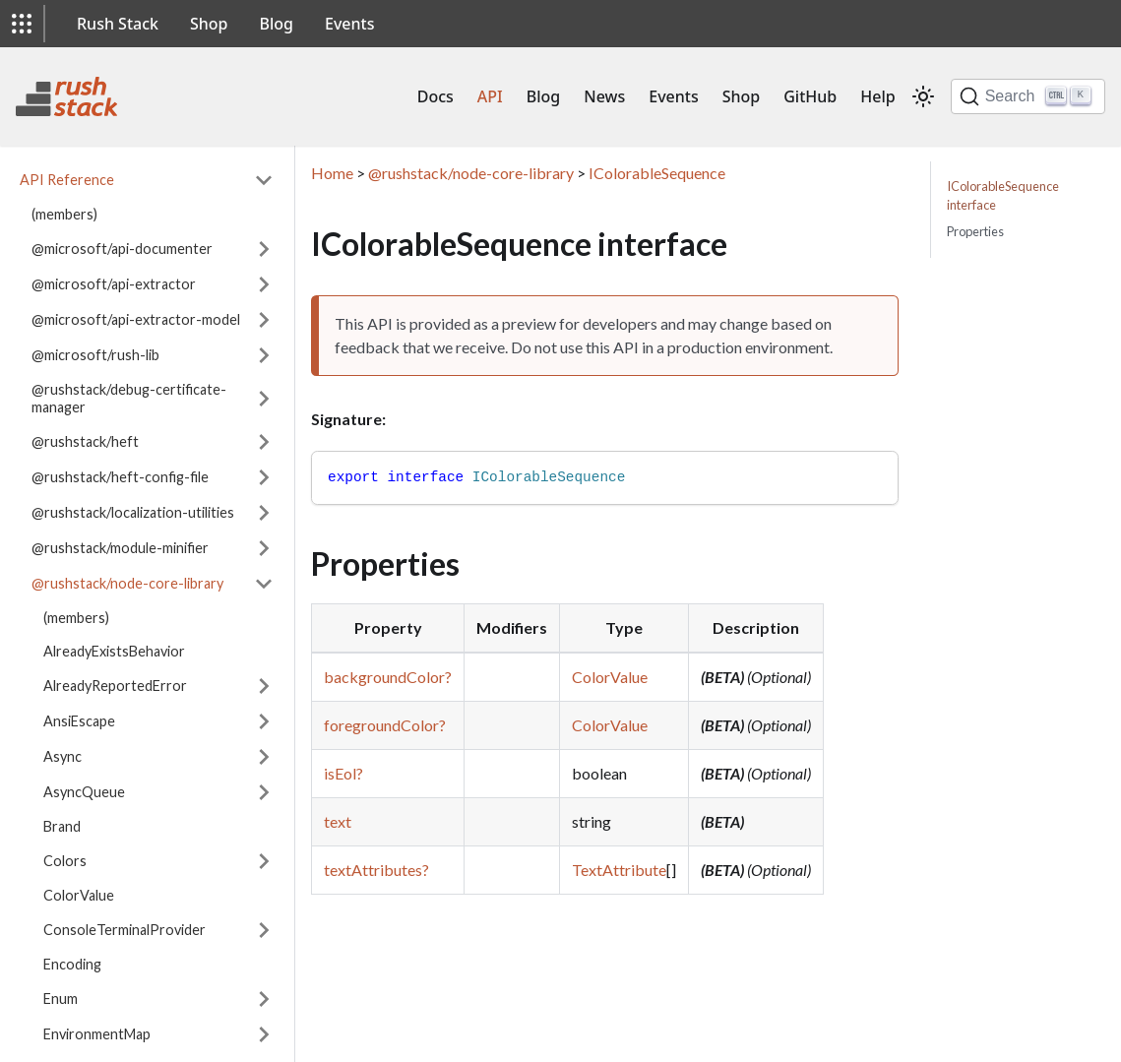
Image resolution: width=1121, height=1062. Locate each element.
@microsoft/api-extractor (113, 284)
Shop (209, 23)
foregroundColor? (385, 725)
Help (877, 96)
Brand (62, 826)
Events (349, 23)
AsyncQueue (84, 791)
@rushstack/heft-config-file (120, 477)
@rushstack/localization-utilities (132, 512)
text (337, 821)
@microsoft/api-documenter (122, 248)
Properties (975, 231)
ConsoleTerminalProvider (124, 929)
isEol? (343, 773)
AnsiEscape (79, 721)
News (604, 96)
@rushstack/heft (85, 441)
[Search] (1028, 96)
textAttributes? (376, 869)
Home (332, 172)
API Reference (67, 179)
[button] (21, 23)
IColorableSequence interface (1003, 195)
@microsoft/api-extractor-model (135, 319)
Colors (65, 860)
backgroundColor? (388, 676)
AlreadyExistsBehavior (114, 651)
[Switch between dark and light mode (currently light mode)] (923, 96)
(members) (64, 214)
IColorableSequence (657, 172)
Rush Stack (117, 23)
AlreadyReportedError (115, 685)
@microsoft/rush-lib (95, 354)
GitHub (810, 96)
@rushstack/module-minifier (120, 547)
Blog (276, 23)
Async (62, 756)
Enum (60, 998)
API (490, 96)
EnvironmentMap (97, 1034)
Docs (435, 96)
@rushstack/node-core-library (127, 583)
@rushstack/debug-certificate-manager (128, 398)
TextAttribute (619, 869)
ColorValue (78, 895)
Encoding (72, 964)
